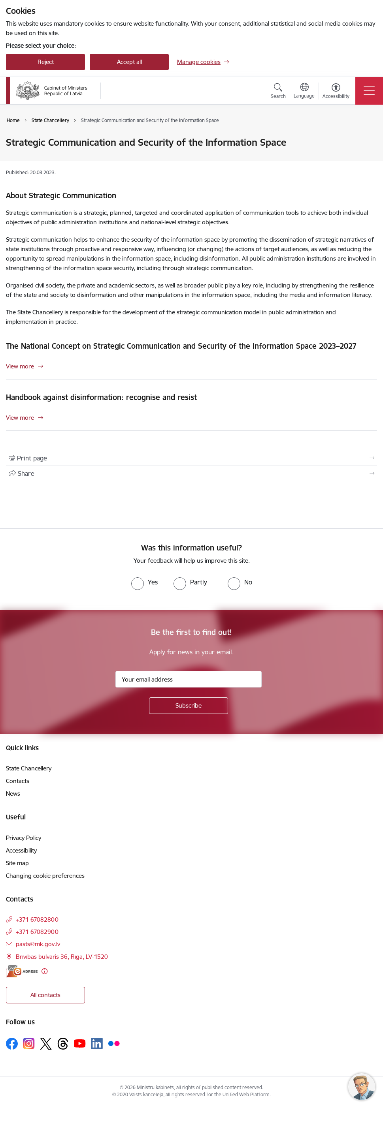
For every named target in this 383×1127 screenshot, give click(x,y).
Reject (46, 62)
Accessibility (21, 850)
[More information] (44, 971)
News (13, 793)
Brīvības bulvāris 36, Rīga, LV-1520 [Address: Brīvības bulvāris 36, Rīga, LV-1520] (62, 956)
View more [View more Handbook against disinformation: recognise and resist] (20, 417)
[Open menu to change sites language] (304, 92)
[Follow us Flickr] (114, 1043)
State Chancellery (28, 768)
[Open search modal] (278, 92)
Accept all (129, 62)
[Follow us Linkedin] (97, 1044)
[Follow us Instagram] (29, 1043)
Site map (17, 863)
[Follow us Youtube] (80, 1043)
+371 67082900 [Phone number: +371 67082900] (37, 931)
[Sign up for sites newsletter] (188, 705)
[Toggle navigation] (369, 91)
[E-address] (22, 971)
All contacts (45, 995)
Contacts (17, 781)
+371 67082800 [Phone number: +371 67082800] (37, 919)
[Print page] (191, 458)
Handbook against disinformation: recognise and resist (101, 397)
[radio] (144, 582)
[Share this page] (191, 473)
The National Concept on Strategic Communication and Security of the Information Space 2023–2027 (181, 346)
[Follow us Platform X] (46, 1044)
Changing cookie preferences (45, 875)
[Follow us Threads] (63, 1044)
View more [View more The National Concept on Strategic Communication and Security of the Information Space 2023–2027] (20, 366)
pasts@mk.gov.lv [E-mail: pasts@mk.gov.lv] (38, 944)
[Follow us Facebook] (12, 1044)
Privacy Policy (23, 837)
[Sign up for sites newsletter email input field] (188, 679)
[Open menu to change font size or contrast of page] (336, 92)
